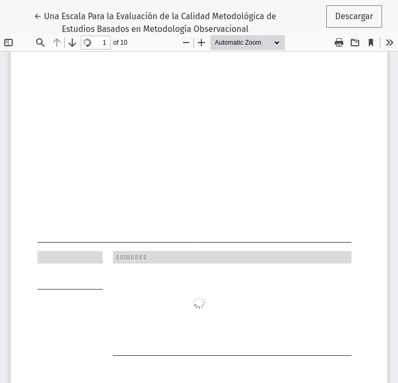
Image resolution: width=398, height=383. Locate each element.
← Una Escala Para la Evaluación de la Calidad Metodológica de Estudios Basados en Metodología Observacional (155, 22)
